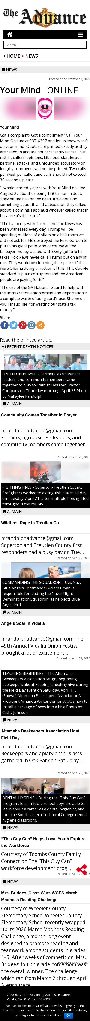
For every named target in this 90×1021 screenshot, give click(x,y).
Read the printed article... (27, 340)
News (31, 56)
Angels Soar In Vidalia (23, 623)
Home (13, 56)
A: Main (14, 403)
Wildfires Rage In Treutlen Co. (30, 523)
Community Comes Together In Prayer (39, 415)
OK (68, 1015)
